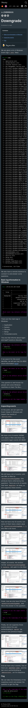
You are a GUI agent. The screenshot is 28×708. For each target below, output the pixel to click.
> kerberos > (15, 396)
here (16, 363)
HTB (14, 6)
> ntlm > (15, 615)
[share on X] (5, 16)
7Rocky (4, 2)
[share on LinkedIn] (8, 16)
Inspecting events (9, 37)
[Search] (26, 2)
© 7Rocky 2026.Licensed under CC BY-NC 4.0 (9, 705)
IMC (18, 6)
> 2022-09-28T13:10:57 (15, 693)
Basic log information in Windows (13, 34)
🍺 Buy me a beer (8, 45)
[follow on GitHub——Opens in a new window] (26, 6)
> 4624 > (15, 373)
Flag (5, 40)
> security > (15, 349)
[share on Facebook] (2, 16)
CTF (10, 6)
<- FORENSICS (7, 12)
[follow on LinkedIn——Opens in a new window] (22, 6)
